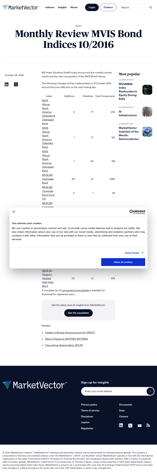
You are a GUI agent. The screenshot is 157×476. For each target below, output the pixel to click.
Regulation (87, 428)
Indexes (49, 7)
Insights (62, 7)
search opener (150, 7)
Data (122, 410)
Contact (108, 7)
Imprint (85, 422)
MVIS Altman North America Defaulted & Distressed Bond (48, 112)
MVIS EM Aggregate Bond (48, 179)
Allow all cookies (123, 262)
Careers (123, 416)
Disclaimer (87, 416)
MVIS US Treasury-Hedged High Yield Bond (47, 278)
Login (92, 7)
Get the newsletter (78, 313)
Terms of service (90, 410)
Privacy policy (89, 404)
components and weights (75, 290)
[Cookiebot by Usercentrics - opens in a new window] (131, 212)
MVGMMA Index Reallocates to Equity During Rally (128, 91)
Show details (132, 252)
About (73, 7)
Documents (125, 404)
